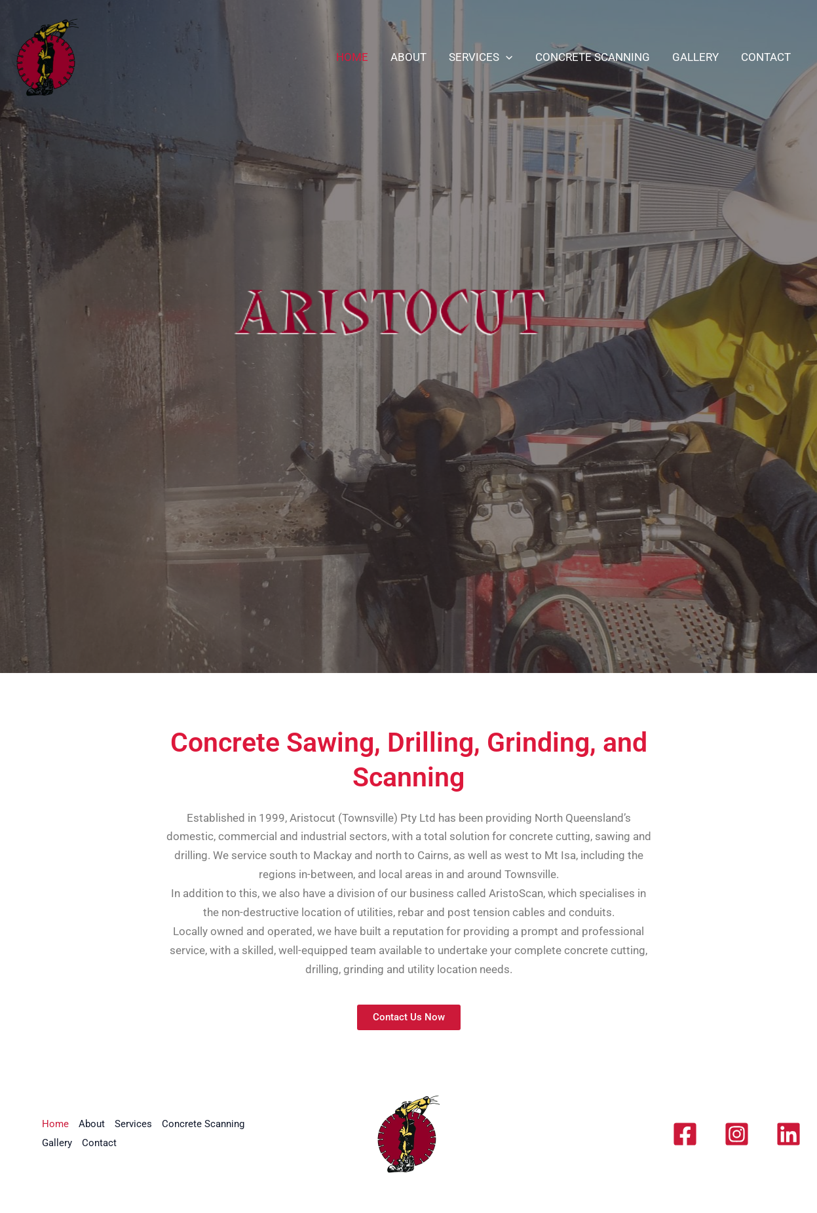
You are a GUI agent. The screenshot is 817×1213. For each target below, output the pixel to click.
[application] (505, 57)
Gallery (695, 57)
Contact (766, 57)
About (408, 57)
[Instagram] (737, 1134)
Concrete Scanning (592, 57)
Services (480, 57)
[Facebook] (685, 1134)
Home (352, 57)
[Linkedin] (788, 1134)
